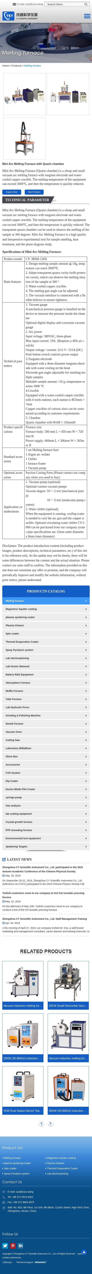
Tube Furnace (14, 699)
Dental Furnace (14, 723)
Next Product (34, 192)
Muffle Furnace (14, 691)
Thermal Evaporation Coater (22, 641)
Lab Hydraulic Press (17, 707)
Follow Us (10, 1234)
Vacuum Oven (14, 731)
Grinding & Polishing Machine (23, 715)
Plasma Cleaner (15, 625)
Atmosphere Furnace (18, 682)
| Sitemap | (7, 1262)
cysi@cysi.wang (34, 4)
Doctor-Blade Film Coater (20, 789)
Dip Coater (12, 781)
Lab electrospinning (17, 658)
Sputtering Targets (16, 846)
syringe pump (14, 797)
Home (5, 65)
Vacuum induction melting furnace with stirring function (23, 1005)
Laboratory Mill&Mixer (18, 748)
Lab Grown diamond (17, 666)
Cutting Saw (13, 740)
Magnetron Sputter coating (21, 609)
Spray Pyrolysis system (19, 650)
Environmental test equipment (23, 838)
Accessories (13, 764)
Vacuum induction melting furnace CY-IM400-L (68, 1058)
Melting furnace (32, 65)
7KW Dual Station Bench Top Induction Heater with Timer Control (23, 1110)
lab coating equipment (19, 813)
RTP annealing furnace (19, 830)
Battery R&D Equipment (19, 674)
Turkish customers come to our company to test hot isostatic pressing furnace (43, 895)
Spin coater (12, 633)
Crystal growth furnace (19, 822)
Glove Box (12, 756)
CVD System (13, 772)
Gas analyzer (13, 805)
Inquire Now (11, 192)
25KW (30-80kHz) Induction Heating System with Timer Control (23, 1058)
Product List (12, 1148)
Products (16, 65)
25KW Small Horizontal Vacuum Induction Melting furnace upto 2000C (68, 1005)
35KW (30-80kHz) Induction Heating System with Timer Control (68, 1110)
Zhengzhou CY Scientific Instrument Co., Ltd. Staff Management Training (44, 918)
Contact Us (12, 1182)
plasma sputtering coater (20, 617)
